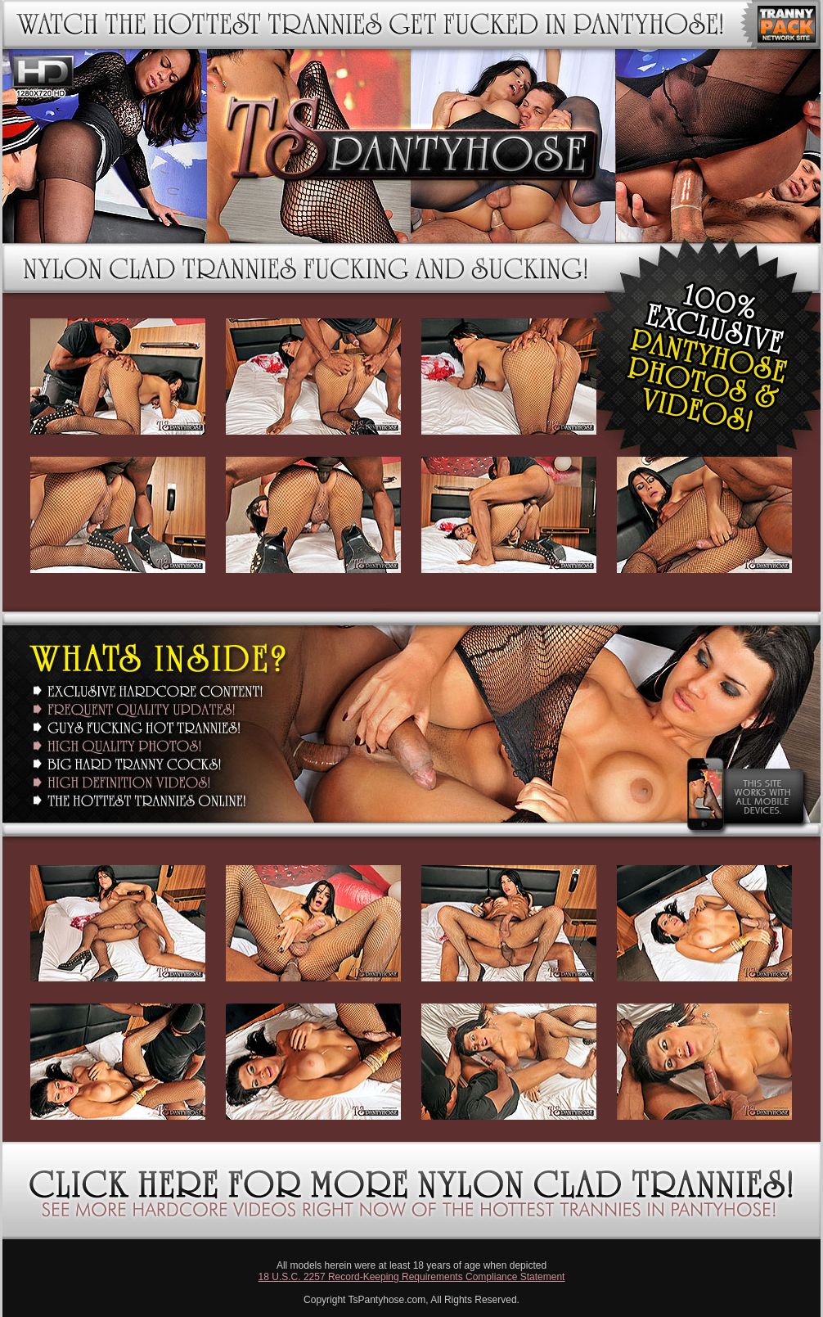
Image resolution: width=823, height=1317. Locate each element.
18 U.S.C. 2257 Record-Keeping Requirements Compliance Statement (412, 1277)
